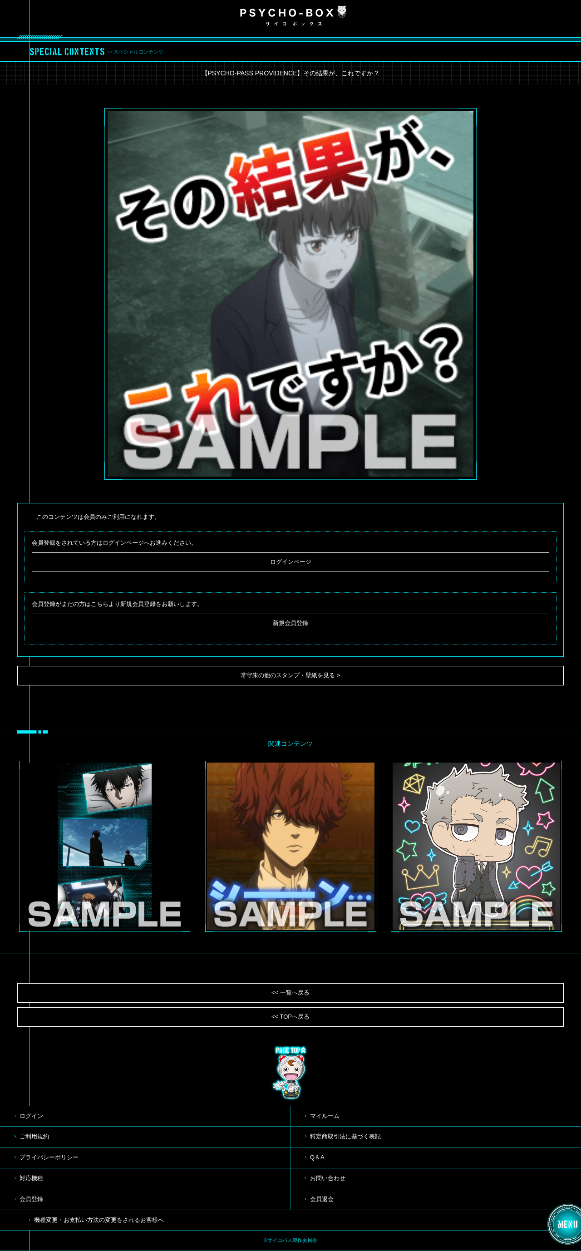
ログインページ (290, 561)
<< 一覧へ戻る (290, 992)
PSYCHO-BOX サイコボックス (293, 15)
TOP (290, 1073)
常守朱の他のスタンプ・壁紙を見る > (290, 675)
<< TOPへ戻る (290, 1016)
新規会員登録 (290, 623)
